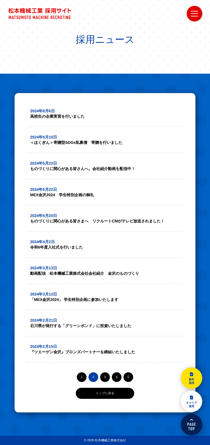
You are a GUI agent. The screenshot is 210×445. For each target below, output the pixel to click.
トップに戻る (105, 393)
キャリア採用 (191, 404)
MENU (194, 13)
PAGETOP (191, 424)
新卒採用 (191, 381)
